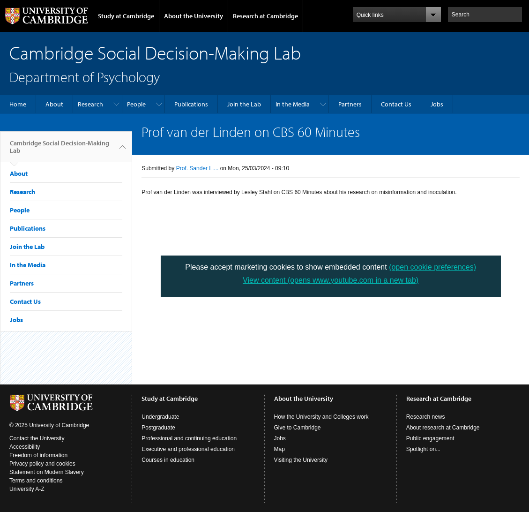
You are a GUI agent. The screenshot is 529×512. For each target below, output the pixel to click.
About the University (193, 16)
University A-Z (27, 489)
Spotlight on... (423, 449)
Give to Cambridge (297, 427)
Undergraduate (160, 417)
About (54, 104)
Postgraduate (158, 427)
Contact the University (36, 438)
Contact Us (396, 104)
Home (17, 104)
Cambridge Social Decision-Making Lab (59, 150)
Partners (350, 104)
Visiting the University (301, 460)
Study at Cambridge (126, 16)
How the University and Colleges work (321, 417)
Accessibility (24, 447)
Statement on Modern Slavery (46, 472)
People (136, 104)
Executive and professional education (188, 449)
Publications (191, 104)
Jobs (437, 104)
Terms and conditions (35, 480)
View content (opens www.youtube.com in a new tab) (330, 280)
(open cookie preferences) (432, 267)
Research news (425, 417)
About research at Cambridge (443, 427)
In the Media (293, 104)
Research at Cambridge (265, 16)
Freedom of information (38, 455)
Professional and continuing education (189, 438)
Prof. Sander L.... (197, 168)
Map (279, 449)
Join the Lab (244, 104)
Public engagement (430, 438)
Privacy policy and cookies (42, 463)
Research (90, 104)
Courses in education (168, 460)
